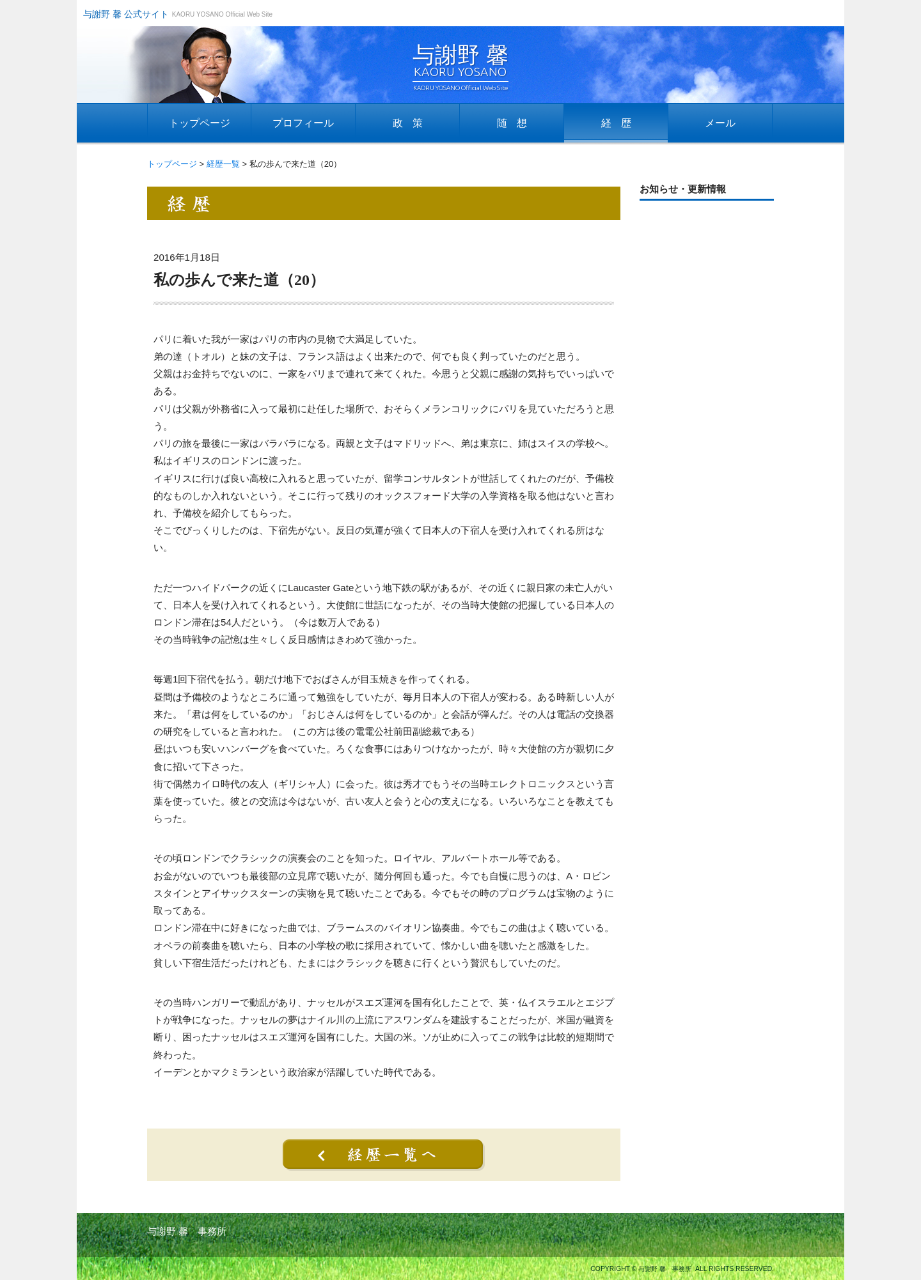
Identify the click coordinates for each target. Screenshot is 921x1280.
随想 (517, 123)
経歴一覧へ (384, 1155)
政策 (412, 123)
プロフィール (303, 123)
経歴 (621, 123)
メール (720, 123)
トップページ (199, 123)
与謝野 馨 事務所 (186, 1231)
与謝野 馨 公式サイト (126, 14)
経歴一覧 (223, 164)
